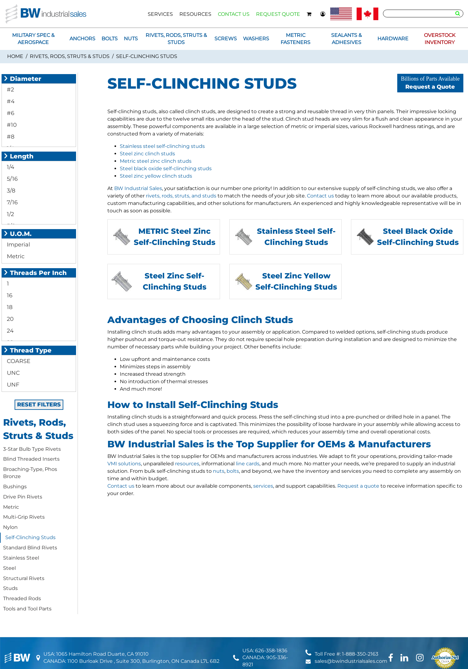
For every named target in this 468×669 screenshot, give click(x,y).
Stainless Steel (21, 558)
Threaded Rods (22, 598)
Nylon (10, 527)
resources (187, 464)
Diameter (22, 78)
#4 (10, 101)
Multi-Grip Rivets (24, 517)
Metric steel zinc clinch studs (155, 161)
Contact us (320, 196)
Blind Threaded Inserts (31, 459)
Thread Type (27, 350)
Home (15, 56)
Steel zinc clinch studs (147, 154)
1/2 (9, 214)
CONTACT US (234, 14)
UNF (12, 384)
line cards (247, 464)
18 (8, 307)
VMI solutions (124, 464)
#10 (11, 125)
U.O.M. (17, 233)
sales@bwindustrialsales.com (351, 661)
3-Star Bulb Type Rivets (32, 449)
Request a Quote (430, 83)
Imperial (17, 244)
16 (8, 295)
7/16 (11, 202)
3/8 (10, 190)
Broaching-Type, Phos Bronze (30, 472)
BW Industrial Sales (138, 188)
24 (9, 330)
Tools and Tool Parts (27, 609)
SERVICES (160, 14)
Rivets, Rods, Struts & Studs (70, 56)
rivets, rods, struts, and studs (181, 196)
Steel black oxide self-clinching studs (166, 168)
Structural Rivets (23, 578)
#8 (9, 136)
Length (18, 156)
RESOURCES (195, 14)
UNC (12, 373)
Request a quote (358, 486)
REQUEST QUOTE (278, 14)
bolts (233, 471)
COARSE (17, 361)
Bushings (15, 487)
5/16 (11, 178)
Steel (9, 568)
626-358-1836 (271, 650)
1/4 (9, 167)
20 (9, 319)
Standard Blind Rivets (30, 548)
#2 (9, 89)
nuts (218, 471)
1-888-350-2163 (360, 654)
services (263, 486)
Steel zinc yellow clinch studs (156, 176)
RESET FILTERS (39, 404)
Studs (10, 588)
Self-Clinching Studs (30, 537)
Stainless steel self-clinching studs (162, 146)
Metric (15, 256)
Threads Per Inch (35, 273)
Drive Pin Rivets (22, 497)
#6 (9, 113)
